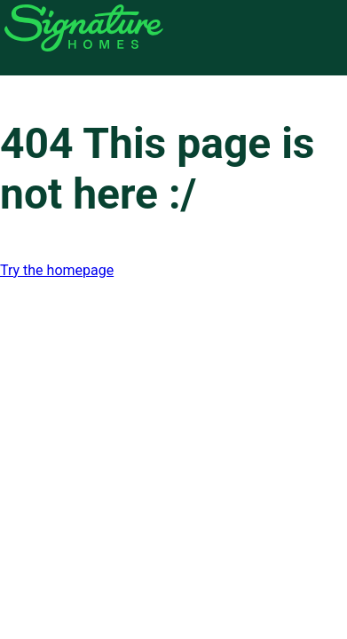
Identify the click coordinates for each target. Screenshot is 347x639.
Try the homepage (57, 270)
